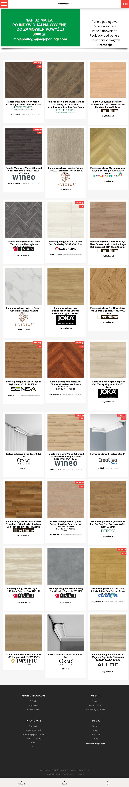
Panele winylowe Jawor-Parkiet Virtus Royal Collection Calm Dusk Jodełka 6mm (24, 104)
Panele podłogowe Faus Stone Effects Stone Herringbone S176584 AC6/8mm (24, 244)
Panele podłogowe (104, 21)
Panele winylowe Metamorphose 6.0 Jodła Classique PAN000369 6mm (108, 171)
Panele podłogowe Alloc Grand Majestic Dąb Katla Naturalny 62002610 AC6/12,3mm (108, 657)
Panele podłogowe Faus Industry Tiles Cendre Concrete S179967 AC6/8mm (66, 591)
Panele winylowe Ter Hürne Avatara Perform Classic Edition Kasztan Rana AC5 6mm (108, 104)
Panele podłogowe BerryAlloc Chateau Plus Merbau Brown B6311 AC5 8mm (65, 384)
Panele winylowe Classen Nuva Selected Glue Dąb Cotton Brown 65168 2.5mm (107, 591)
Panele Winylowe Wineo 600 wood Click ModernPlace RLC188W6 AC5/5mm (24, 171)
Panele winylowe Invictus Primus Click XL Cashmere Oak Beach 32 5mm (65, 171)
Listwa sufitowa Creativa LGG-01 (108, 453)
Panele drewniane (104, 31)
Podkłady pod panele (104, 35)
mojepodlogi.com (48, 770)
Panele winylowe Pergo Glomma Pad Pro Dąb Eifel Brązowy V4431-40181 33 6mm (108, 524)
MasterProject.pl (78, 774)
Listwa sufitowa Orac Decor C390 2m (23, 455)
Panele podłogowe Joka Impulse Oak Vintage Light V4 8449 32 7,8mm (108, 384)
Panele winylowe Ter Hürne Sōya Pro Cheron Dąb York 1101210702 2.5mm (107, 311)
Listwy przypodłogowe (104, 40)
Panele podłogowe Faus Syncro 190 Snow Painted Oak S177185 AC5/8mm (23, 591)
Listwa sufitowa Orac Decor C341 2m (65, 656)
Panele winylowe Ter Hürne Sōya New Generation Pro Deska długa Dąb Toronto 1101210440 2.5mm (23, 524)
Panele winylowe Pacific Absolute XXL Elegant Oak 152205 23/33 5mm (24, 657)
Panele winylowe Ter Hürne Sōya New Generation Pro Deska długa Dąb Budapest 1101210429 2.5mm (108, 244)
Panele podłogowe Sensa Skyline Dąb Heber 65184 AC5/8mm (23, 383)
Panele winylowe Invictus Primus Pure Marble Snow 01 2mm (23, 309)
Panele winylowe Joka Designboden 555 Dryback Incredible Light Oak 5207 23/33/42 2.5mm (65, 312)
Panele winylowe (104, 26)
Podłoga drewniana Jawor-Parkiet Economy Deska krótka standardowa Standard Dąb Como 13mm (66, 105)
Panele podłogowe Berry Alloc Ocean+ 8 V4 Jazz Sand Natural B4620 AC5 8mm (66, 524)
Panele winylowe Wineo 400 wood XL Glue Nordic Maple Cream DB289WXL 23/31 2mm (66, 456)
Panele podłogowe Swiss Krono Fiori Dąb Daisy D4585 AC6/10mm (66, 243)
